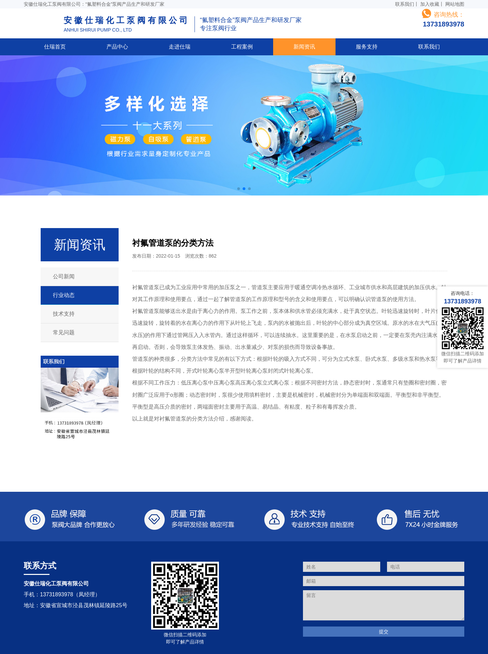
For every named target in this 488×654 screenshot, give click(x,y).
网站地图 (454, 4)
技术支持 (64, 314)
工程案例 (242, 47)
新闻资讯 (304, 47)
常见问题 (64, 332)
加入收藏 (429, 4)
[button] (238, 188)
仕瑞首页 (55, 47)
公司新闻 (64, 276)
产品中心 (117, 47)
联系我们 (404, 4)
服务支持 (367, 47)
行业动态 (64, 295)
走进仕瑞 (179, 47)
